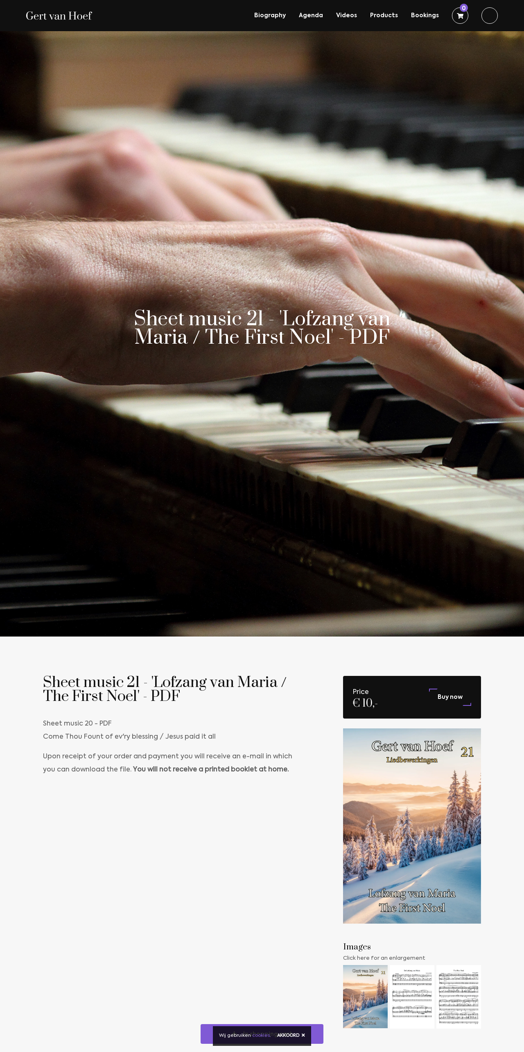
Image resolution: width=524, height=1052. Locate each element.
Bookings (425, 15)
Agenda (311, 15)
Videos (346, 15)
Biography (270, 15)
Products (384, 15)
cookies (261, 1036)
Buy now (450, 697)
